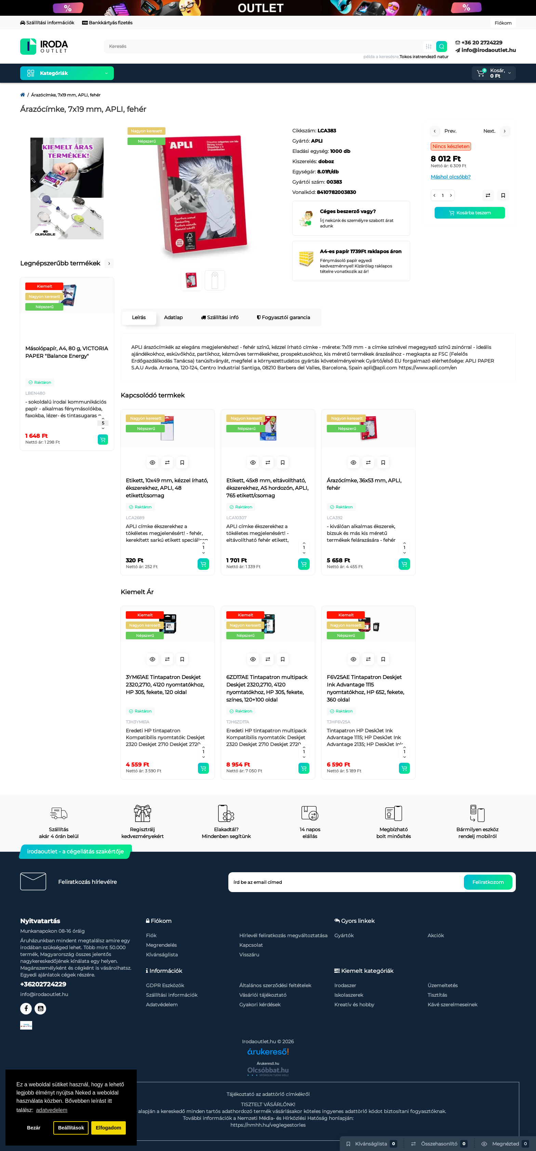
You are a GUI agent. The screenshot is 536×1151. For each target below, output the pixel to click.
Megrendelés (161, 945)
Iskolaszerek (348, 995)
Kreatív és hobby (354, 1005)
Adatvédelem (162, 1005)
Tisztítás (437, 995)
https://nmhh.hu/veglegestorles (268, 1125)
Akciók (436, 935)
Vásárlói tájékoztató (262, 995)
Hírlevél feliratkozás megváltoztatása (283, 935)
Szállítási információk (47, 22)
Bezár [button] (33, 1127)
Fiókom (503, 23)
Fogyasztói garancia (282, 317)
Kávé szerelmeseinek (452, 1005)
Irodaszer (345, 985)
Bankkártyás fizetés (107, 22)
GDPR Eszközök (165, 985)
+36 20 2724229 (478, 42)
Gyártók (343, 935)
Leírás (137, 317)
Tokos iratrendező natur (424, 56)
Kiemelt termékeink (151, 73)
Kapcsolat (251, 945)
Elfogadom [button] (108, 1127)
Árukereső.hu (268, 1063)
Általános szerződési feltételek (275, 985)
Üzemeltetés (443, 985)
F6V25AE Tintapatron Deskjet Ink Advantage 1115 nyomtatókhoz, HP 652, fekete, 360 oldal (365, 688)
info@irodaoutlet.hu (485, 50)
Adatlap (172, 317)
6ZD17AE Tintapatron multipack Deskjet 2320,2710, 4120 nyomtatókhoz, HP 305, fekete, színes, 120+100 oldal (266, 688)
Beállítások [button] (71, 1127)
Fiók (151, 935)
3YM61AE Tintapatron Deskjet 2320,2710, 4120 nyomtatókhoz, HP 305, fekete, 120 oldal (165, 684)
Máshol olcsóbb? (451, 177)
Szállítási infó (218, 317)
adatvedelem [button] (51, 1110)
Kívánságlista (162, 955)
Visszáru (249, 955)
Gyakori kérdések (259, 1005)
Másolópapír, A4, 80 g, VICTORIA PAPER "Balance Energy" (66, 352)
